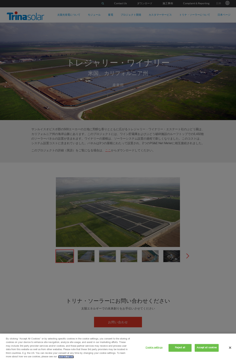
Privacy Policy (66, 357)
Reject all (180, 348)
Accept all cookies (206, 348)
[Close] (230, 348)
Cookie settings (153, 348)
